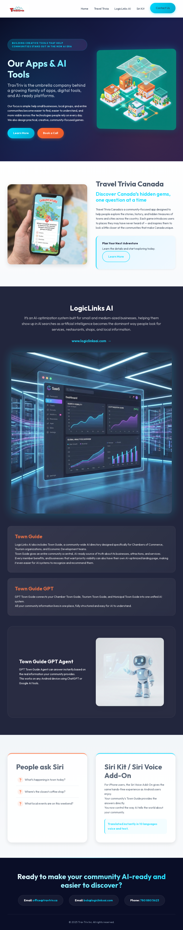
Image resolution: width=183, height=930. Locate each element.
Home (84, 8)
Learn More (21, 133)
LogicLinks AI (122, 8)
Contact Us (163, 8)
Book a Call (50, 133)
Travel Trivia (101, 8)
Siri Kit (140, 8)
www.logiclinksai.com (89, 342)
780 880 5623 (149, 900)
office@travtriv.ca (45, 900)
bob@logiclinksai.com (98, 900)
